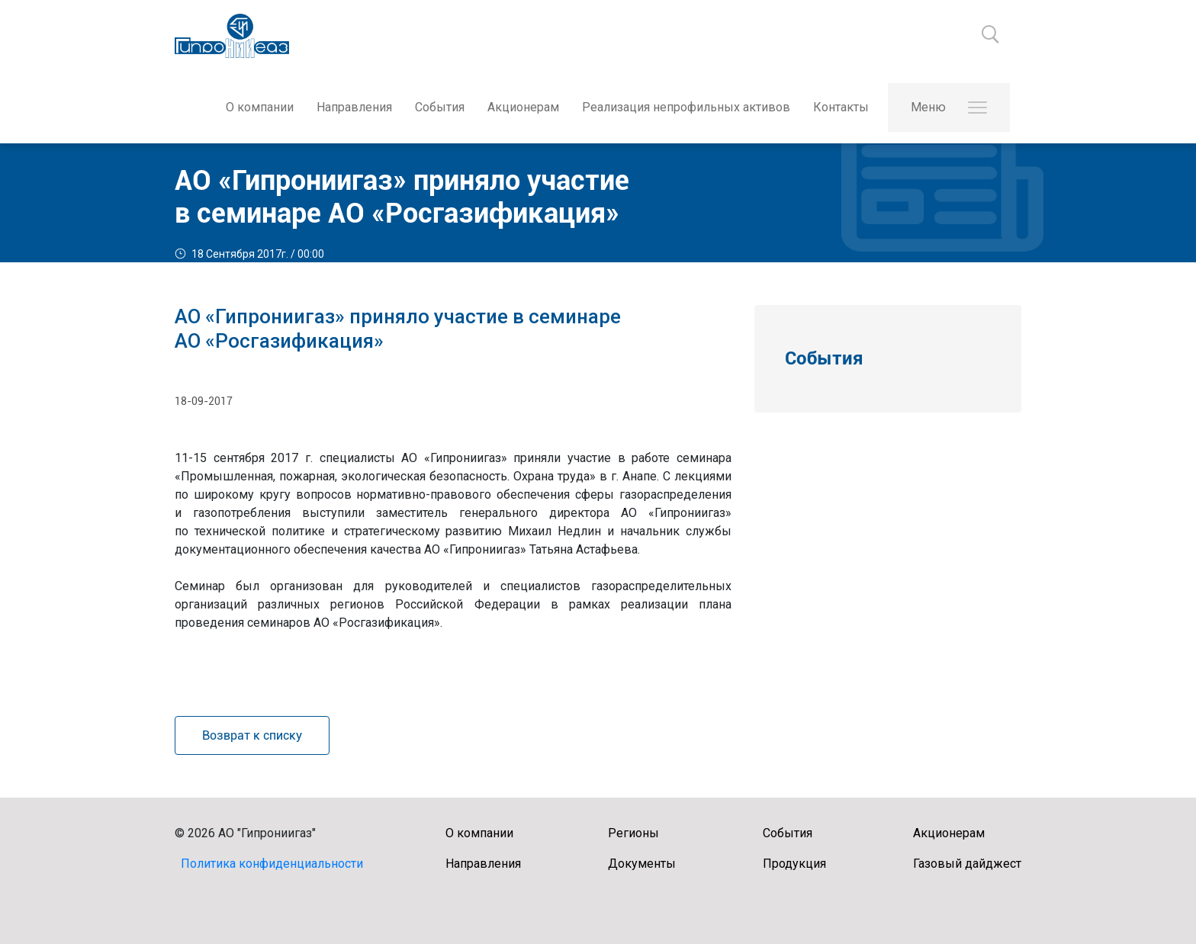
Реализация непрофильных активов (686, 107)
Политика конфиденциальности (272, 863)
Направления (354, 107)
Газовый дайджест (967, 863)
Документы (642, 863)
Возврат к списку (252, 735)
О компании (260, 107)
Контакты (841, 107)
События (440, 107)
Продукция (794, 863)
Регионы (633, 833)
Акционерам (523, 107)
